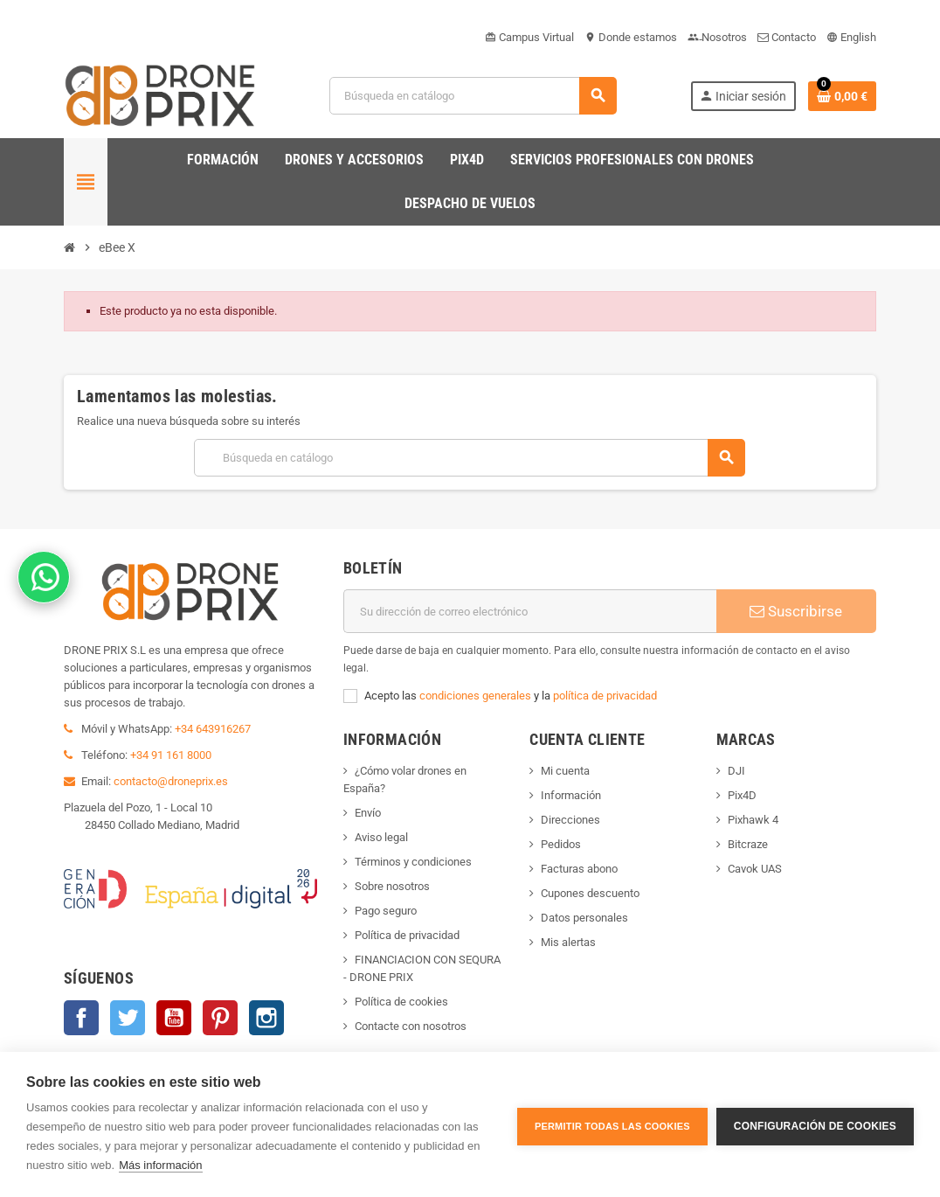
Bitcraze (748, 844)
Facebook (81, 1017)
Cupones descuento (590, 893)
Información (571, 795)
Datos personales (584, 917)
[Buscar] (473, 96)
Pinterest (220, 1017)
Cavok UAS (755, 868)
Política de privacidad (407, 935)
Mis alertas (568, 942)
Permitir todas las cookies (612, 1124)
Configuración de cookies (815, 1124)
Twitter (127, 1017)
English (851, 37)
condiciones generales (475, 695)
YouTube (173, 1017)
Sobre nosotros (392, 886)
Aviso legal (381, 837)
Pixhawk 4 (753, 819)
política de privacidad (605, 695)
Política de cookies (401, 1001)
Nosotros (717, 37)
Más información (160, 1165)
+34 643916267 (213, 728)
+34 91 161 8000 (170, 755)
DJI (736, 770)
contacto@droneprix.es (171, 781)
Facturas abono (579, 868)
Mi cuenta (565, 770)
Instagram (266, 1017)
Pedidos (561, 844)
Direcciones (570, 819)
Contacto (786, 37)
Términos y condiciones (413, 861)
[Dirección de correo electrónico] (529, 611)
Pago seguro (386, 910)
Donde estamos (630, 37)
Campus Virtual (529, 37)
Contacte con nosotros (411, 1026)
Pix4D (742, 795)
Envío (368, 812)
